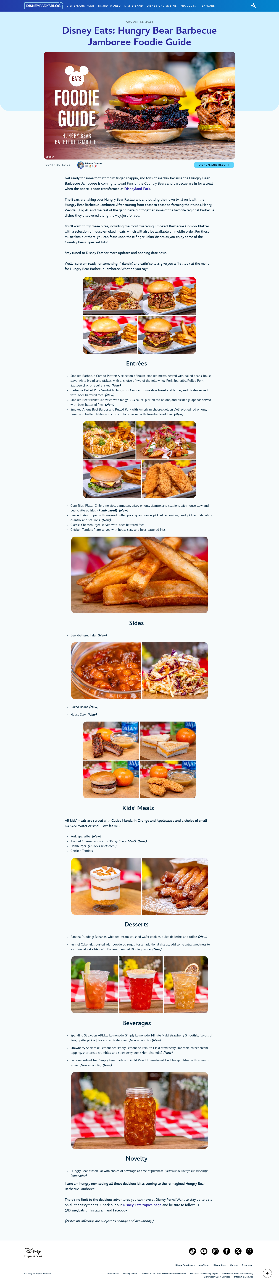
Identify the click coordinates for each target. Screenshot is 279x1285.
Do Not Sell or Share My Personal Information (163, 1273)
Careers (234, 1265)
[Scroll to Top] (267, 1273)
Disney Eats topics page (142, 1205)
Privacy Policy (130, 1273)
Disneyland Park (137, 189)
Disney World (109, 5)
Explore (208, 5)
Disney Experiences (184, 1265)
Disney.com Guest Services (217, 1277)
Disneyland (133, 5)
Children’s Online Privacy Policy (237, 1273)
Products (188, 5)
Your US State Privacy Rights (204, 1273)
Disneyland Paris (81, 5)
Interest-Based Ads (243, 1277)
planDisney (204, 1265)
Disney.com (247, 1265)
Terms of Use (113, 1273)
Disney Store (220, 1265)
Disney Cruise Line (162, 5)
